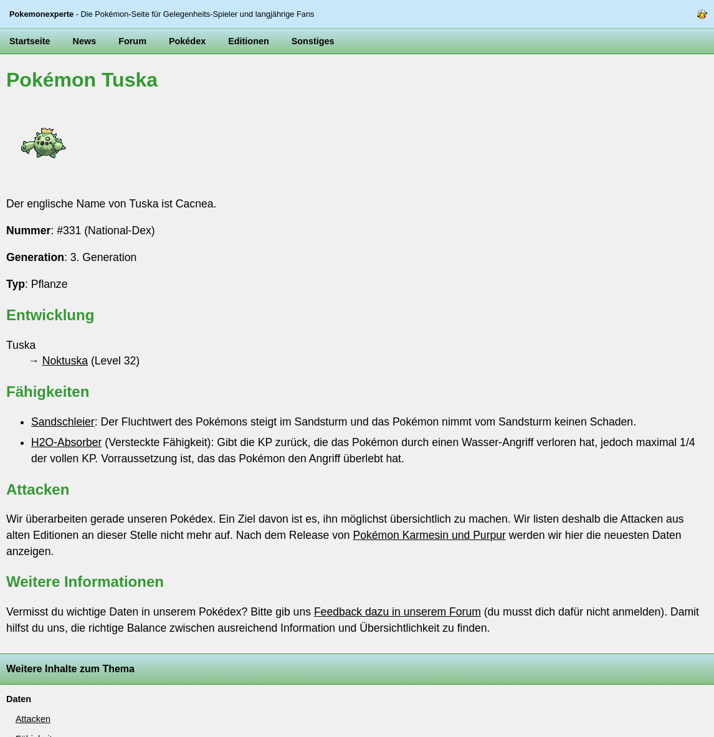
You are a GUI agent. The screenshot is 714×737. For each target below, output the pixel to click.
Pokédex (187, 41)
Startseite (29, 41)
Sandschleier (63, 422)
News (85, 41)
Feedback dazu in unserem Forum (397, 612)
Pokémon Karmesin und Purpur (429, 535)
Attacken (33, 719)
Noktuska (65, 360)
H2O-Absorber (66, 442)
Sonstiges (313, 41)
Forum (132, 41)
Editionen (248, 41)
